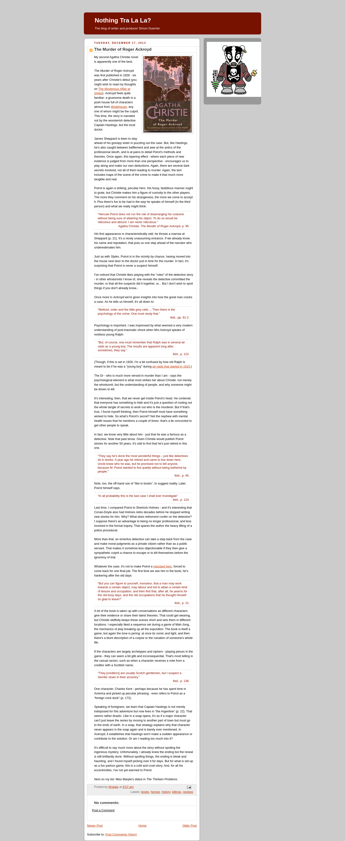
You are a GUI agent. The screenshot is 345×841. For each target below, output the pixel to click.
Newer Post (95, 825)
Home (142, 825)
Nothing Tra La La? (123, 20)
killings (176, 792)
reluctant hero (162, 566)
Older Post (189, 825)
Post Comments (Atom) (121, 834)
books (145, 792)
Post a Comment (103, 810)
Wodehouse (119, 107)
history (166, 792)
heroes (155, 792)
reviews (188, 792)
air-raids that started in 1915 (171, 366)
